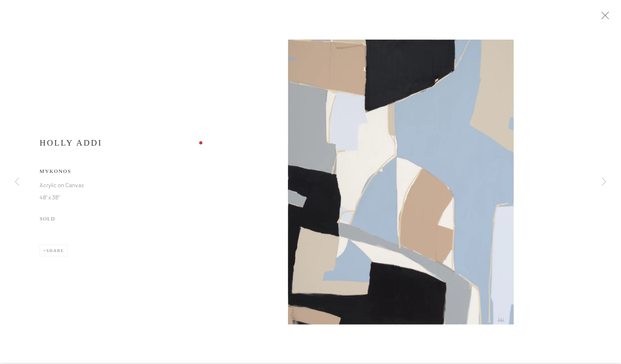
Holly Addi (71, 146)
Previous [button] (17, 182)
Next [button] (604, 182)
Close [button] (609, 18)
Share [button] (55, 253)
